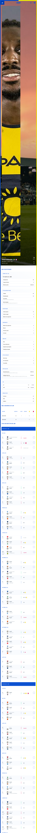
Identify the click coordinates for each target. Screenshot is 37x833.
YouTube (34, 3)
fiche (34, 437)
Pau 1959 (4, 2)
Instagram (31, 3)
